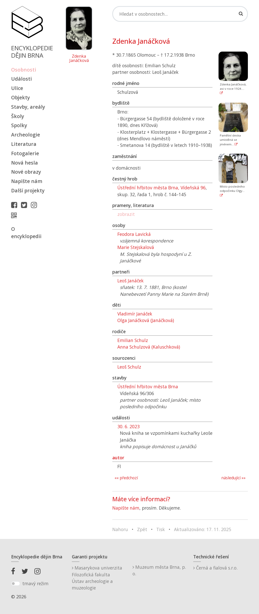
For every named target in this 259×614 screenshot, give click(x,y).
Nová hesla (24, 162)
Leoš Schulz (129, 367)
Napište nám (26, 181)
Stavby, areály (28, 106)
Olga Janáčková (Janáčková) (145, 320)
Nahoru (120, 529)
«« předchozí (126, 478)
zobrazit (126, 214)
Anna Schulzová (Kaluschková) (148, 347)
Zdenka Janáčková (79, 58)
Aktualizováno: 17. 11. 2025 (202, 529)
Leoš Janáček (130, 281)
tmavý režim (35, 583)
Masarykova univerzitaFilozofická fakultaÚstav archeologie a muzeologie (97, 578)
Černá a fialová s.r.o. (215, 568)
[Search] (180, 14)
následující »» (233, 478)
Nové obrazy (26, 171)
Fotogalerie (25, 153)
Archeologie (25, 134)
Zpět (142, 529)
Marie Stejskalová (135, 247)
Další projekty (28, 190)
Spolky (19, 125)
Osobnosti (23, 69)
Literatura (23, 144)
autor (118, 457)
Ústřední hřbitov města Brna (147, 386)
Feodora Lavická (134, 234)
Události (21, 78)
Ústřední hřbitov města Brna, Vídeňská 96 (161, 188)
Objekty (20, 97)
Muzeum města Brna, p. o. (159, 570)
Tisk (160, 529)
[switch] (15, 583)
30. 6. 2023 (128, 426)
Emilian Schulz (132, 340)
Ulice (17, 88)
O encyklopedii (26, 232)
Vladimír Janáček (134, 314)
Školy (17, 116)
